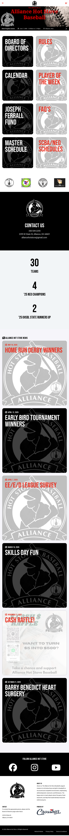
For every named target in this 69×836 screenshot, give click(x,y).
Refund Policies (39, 832)
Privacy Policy (49, 832)
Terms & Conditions (61, 832)
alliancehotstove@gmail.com (34, 237)
